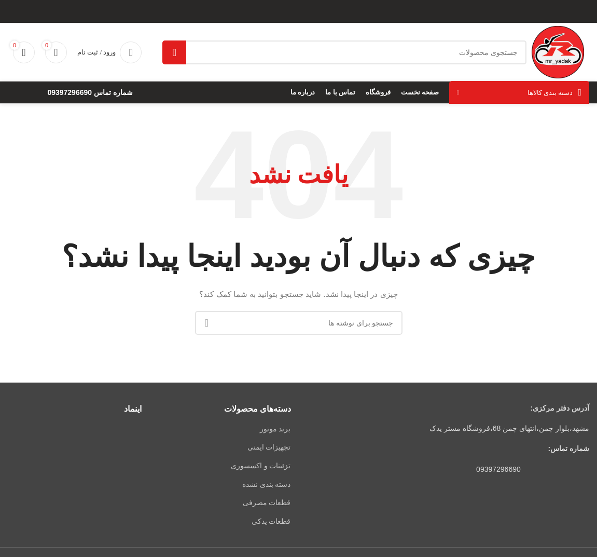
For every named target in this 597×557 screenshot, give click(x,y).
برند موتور (275, 429)
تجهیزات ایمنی (269, 447)
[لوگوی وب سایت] (558, 51)
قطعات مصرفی (267, 502)
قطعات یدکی (271, 521)
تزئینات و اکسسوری (261, 465)
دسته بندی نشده (266, 484)
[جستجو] (344, 52)
